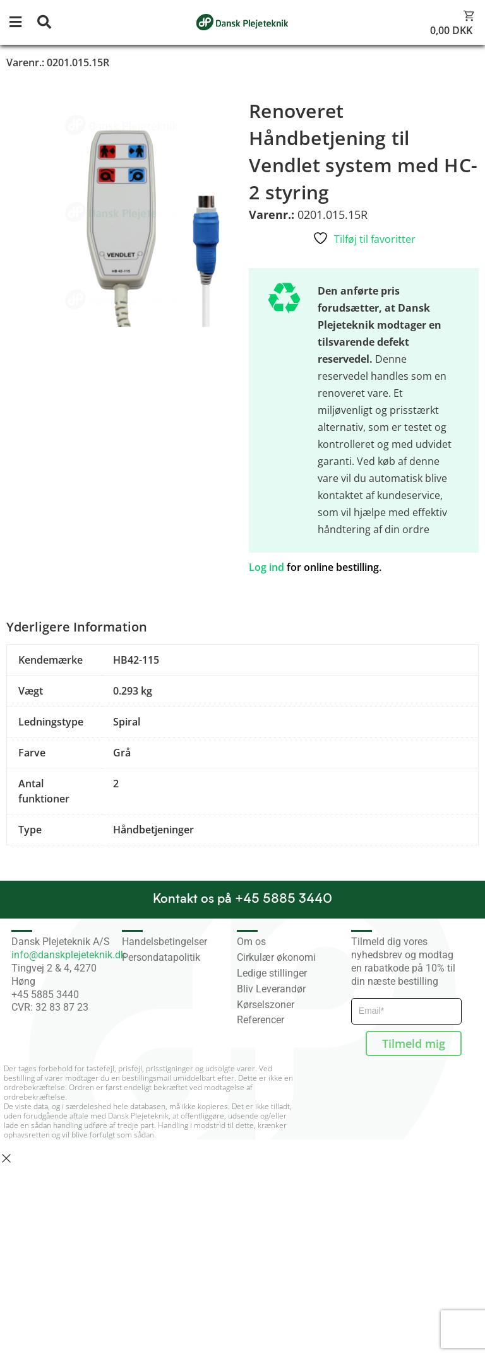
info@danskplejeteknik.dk (68, 955)
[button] (22, 22)
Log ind (266, 567)
